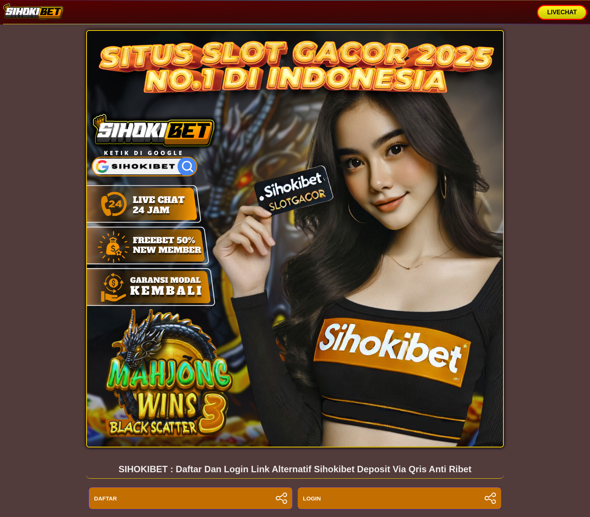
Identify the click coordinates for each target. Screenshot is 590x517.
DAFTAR (190, 498)
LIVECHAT (562, 12)
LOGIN (399, 498)
